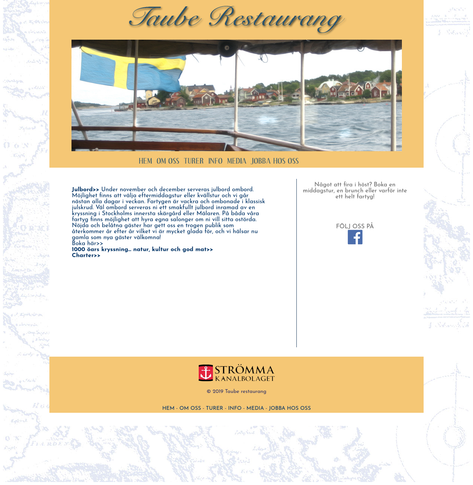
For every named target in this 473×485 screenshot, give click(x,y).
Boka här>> (87, 244)
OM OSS (190, 408)
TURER (214, 408)
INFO (234, 408)
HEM (168, 408)
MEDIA (255, 408)
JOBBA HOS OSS (290, 408)
